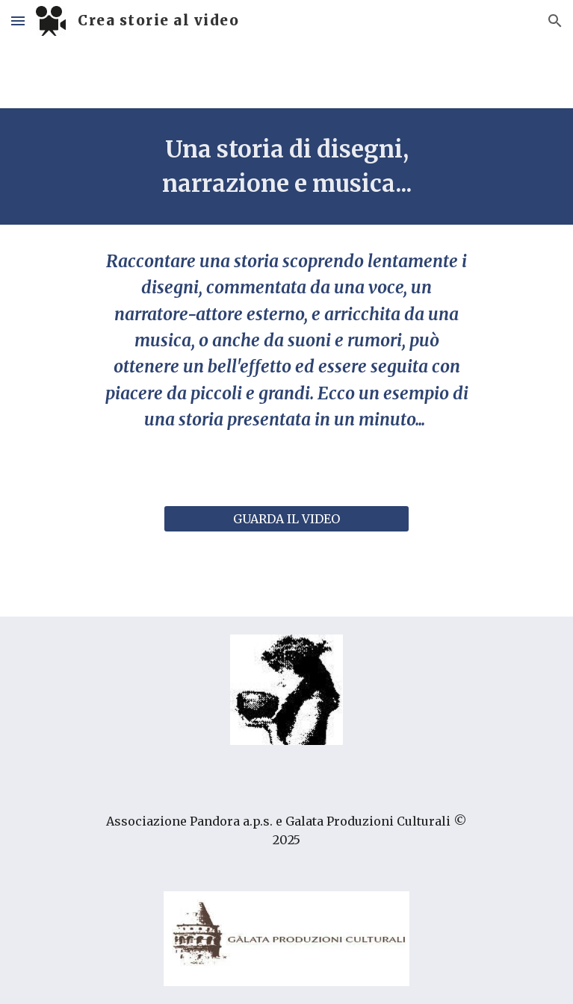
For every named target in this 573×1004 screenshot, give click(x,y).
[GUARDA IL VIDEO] (286, 519)
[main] (286, 166)
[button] (18, 20)
